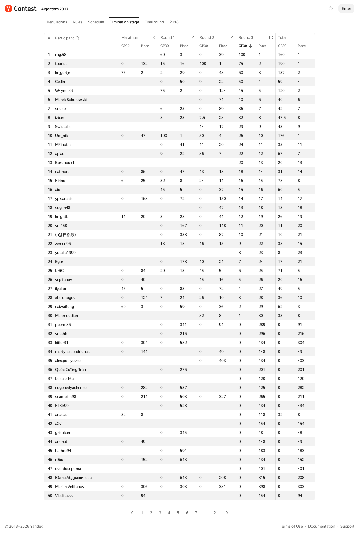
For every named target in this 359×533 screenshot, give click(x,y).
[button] (67, 38)
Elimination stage (124, 22)
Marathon (132, 37)
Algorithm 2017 (54, 9)
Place (147, 46)
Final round (154, 22)
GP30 (128, 46)
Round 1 (170, 37)
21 (216, 512)
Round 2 (209, 37)
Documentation (321, 526)
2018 (174, 22)
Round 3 (249, 37)
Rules (77, 22)
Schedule (96, 22)
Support (347, 526)
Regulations (57, 22)
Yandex (36, 526)
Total (285, 37)
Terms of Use (291, 526)
